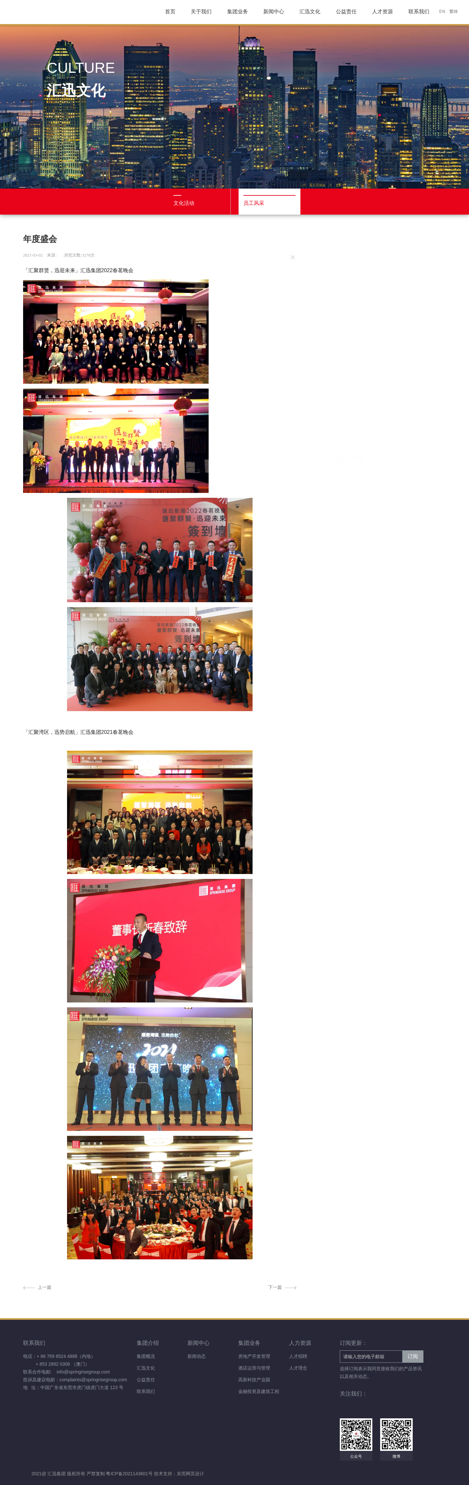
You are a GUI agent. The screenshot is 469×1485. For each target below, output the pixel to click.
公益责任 (346, 11)
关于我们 (201, 11)
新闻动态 (196, 1356)
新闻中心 (273, 11)
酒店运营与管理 (254, 1368)
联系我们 (418, 11)
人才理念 (298, 1368)
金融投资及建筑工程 (258, 1391)
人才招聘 (298, 1356)
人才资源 (382, 11)
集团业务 (237, 11)
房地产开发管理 (254, 1356)
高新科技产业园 (254, 1379)
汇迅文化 (309, 11)
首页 (170, 11)
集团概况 (146, 1356)
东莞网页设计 (190, 1473)
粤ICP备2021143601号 (130, 1473)
